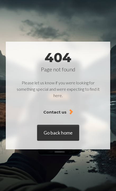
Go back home (58, 133)
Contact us (55, 112)
